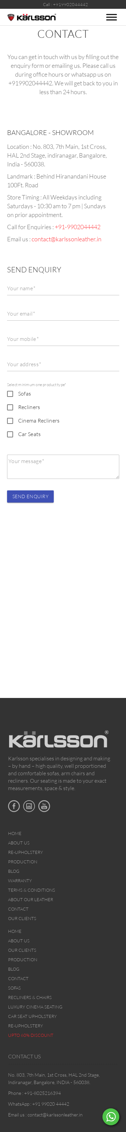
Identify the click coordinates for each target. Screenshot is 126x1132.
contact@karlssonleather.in (66, 239)
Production (22, 861)
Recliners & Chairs (30, 997)
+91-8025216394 (42, 1093)
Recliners (29, 407)
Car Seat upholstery (32, 1016)
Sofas (24, 393)
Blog (13, 871)
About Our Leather (30, 899)
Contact (18, 909)
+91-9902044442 (77, 227)
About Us (19, 842)
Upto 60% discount (30, 1035)
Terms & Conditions (31, 890)
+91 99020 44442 (50, 1104)
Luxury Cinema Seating (35, 1006)
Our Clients (22, 918)
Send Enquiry (30, 496)
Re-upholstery (25, 852)
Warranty (20, 880)
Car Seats (29, 434)
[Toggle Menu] (111, 17)
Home (15, 833)
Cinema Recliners (39, 420)
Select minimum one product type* (37, 384)
